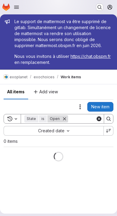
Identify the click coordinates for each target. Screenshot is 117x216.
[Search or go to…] (99, 7)
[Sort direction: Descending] (108, 131)
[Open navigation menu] (16, 7)
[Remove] (64, 118)
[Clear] (99, 118)
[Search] (108, 119)
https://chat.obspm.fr (90, 56)
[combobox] (54, 131)
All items (16, 91)
